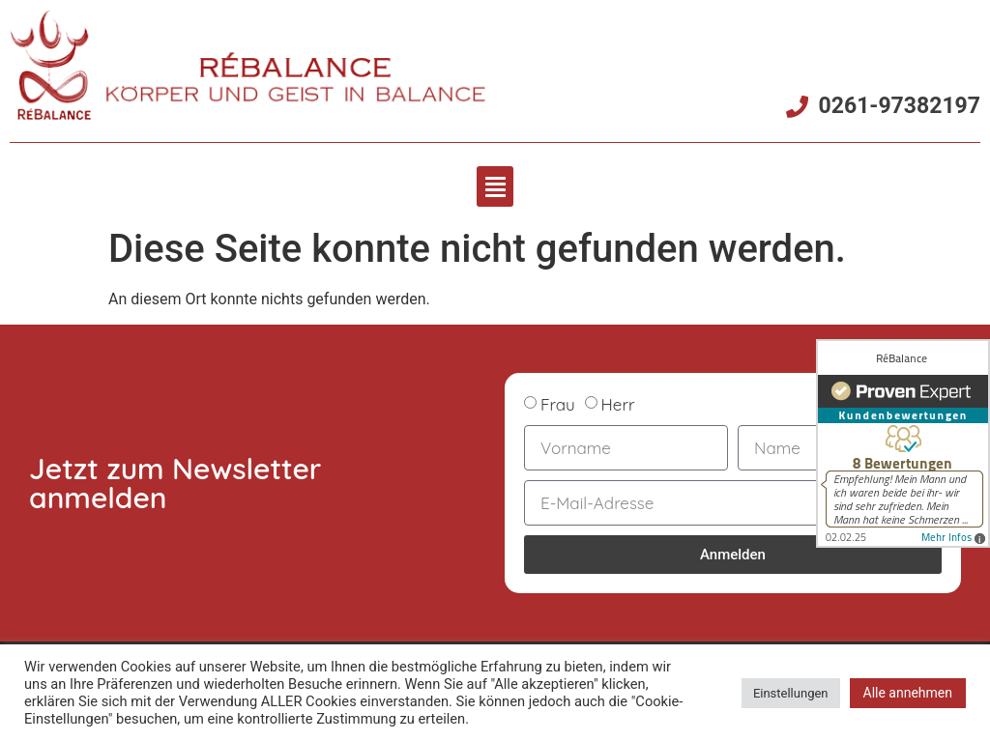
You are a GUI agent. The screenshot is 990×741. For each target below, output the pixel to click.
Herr (618, 404)
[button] (495, 186)
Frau (557, 404)
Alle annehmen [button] (907, 692)
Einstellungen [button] (791, 693)
